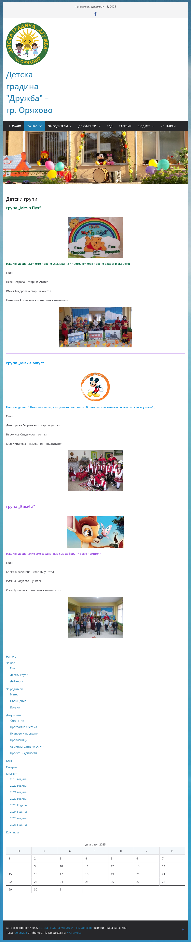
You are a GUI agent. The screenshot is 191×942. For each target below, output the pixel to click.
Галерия (125, 126)
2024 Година (18, 811)
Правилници (18, 740)
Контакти (168, 126)
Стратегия (17, 720)
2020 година (18, 785)
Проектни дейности (23, 753)
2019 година (18, 779)
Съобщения (18, 701)
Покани (15, 707)
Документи (87, 126)
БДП (110, 126)
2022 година (18, 798)
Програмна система (23, 727)
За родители (58, 126)
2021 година (18, 792)
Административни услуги (27, 746)
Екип (13, 668)
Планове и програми (24, 733)
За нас (32, 126)
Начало (15, 126)
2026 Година (18, 825)
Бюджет (144, 126)
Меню (14, 694)
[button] (39, 126)
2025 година (18, 818)
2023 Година (18, 805)
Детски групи (19, 675)
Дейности (16, 681)
